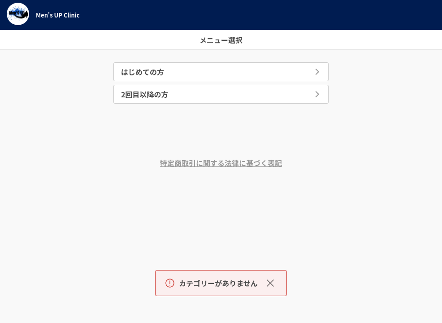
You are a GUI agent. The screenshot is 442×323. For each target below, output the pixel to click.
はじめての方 (142, 71)
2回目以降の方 (144, 94)
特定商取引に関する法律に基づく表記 (221, 162)
